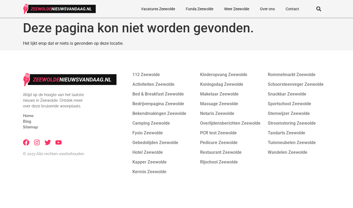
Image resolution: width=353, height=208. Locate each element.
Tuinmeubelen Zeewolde (292, 142)
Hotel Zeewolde (147, 152)
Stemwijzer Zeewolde (289, 113)
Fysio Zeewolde (147, 132)
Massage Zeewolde (219, 103)
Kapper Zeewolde (149, 162)
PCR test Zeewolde (218, 132)
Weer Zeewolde (236, 9)
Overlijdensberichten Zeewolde (230, 123)
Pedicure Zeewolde (219, 142)
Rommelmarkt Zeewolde (292, 74)
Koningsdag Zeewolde (221, 84)
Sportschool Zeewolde (289, 103)
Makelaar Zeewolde (219, 94)
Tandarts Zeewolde (286, 132)
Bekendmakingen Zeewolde (159, 113)
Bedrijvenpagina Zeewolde (158, 103)
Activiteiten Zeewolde (153, 84)
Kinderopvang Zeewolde (223, 74)
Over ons (267, 9)
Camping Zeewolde (151, 123)
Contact (292, 9)
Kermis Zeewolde (149, 171)
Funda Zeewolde (199, 9)
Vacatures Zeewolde (158, 9)
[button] (318, 9)
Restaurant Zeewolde (221, 152)
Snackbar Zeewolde (287, 94)
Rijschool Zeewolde (219, 162)
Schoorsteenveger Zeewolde (296, 84)
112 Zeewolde (146, 74)
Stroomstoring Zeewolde (292, 123)
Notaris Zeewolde (217, 113)
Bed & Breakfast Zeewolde (158, 94)
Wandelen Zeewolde (287, 152)
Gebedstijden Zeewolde (155, 142)
